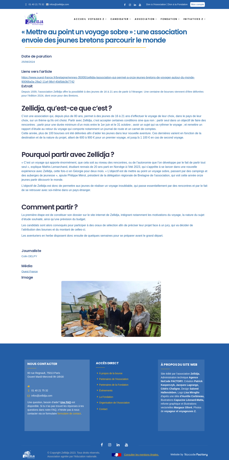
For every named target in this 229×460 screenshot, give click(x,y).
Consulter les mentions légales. (141, 454)
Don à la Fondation (178, 4)
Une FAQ (65, 402)
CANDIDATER (119, 19)
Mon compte (197, 4)
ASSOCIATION (145, 19)
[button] (98, 19)
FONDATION (169, 19)
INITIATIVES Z (193, 19)
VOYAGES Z (96, 19)
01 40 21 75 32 (36, 4)
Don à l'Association (156, 4)
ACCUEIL (80, 19)
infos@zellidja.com (59, 4)
